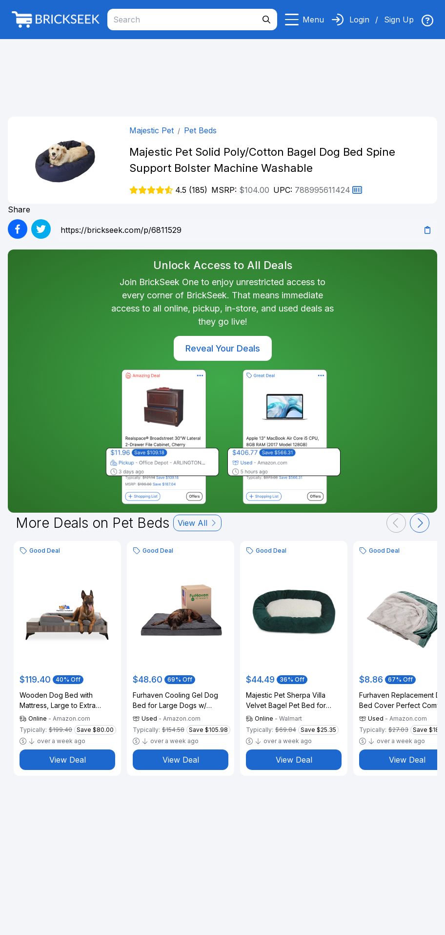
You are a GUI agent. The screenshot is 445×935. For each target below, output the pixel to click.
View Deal (67, 760)
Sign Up (399, 19)
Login (359, 19)
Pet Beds (200, 130)
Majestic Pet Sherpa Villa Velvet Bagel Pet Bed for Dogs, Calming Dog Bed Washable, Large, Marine (286, 700)
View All (197, 523)
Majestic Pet (151, 130)
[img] (427, 20)
